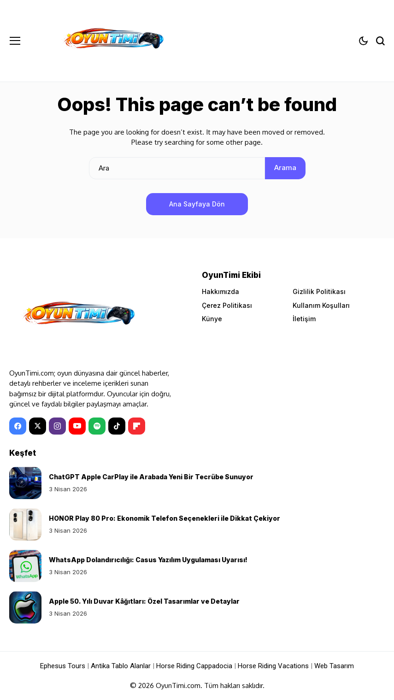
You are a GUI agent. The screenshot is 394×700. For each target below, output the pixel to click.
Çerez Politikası (227, 305)
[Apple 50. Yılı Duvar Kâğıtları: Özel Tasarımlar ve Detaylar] (25, 607)
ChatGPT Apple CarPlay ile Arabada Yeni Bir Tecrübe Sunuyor (151, 477)
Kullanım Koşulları (321, 305)
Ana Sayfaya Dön (197, 204)
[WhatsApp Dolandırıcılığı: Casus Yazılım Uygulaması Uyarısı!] (25, 566)
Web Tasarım (334, 666)
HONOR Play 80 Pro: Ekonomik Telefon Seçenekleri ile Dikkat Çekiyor (164, 518)
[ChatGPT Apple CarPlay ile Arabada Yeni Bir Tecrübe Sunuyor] (25, 483)
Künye (212, 319)
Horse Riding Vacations (273, 666)
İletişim (304, 319)
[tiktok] (116, 426)
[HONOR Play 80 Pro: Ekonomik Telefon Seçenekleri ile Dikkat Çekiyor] (25, 524)
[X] (37, 426)
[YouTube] (77, 426)
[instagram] (57, 426)
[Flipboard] (136, 426)
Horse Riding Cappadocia (194, 666)
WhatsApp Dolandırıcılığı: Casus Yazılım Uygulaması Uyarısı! (148, 560)
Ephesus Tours (62, 666)
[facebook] (17, 426)
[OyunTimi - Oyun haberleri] (112, 41)
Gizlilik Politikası (319, 291)
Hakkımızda (220, 291)
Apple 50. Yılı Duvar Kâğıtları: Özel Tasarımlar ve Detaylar (144, 601)
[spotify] (97, 426)
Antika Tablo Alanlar (121, 666)
